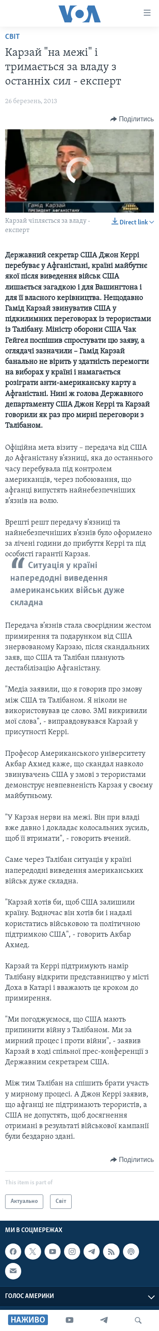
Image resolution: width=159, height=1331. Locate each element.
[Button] (132, 119)
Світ (12, 37)
